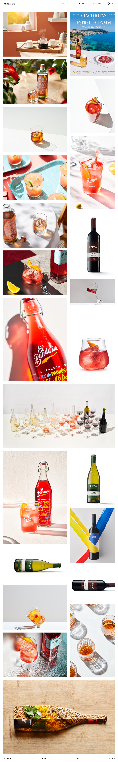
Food (76, 758)
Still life (111, 758)
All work (7, 758)
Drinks (43, 758)
